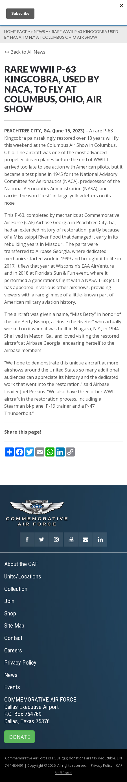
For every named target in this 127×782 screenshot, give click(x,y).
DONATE (19, 736)
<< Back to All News (24, 52)
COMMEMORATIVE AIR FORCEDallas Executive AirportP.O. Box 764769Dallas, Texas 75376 (40, 710)
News (39, 31)
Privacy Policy (101, 765)
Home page (15, 31)
